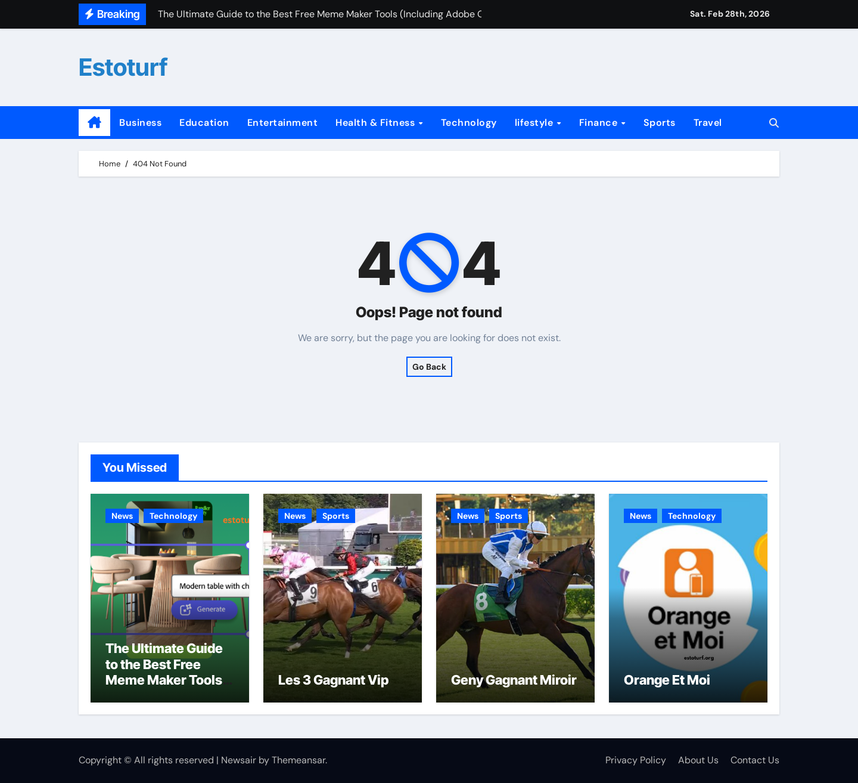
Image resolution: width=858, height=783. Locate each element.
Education (204, 122)
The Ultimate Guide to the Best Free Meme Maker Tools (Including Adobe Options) (164, 679)
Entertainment (282, 122)
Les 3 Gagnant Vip (333, 680)
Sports (660, 122)
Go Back (429, 366)
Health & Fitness (376, 122)
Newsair (238, 760)
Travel (708, 122)
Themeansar (298, 760)
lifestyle (535, 122)
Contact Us (754, 760)
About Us (698, 760)
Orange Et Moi (667, 680)
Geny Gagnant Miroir (514, 680)
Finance (599, 122)
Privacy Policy (635, 760)
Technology (469, 122)
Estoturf (123, 67)
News (122, 515)
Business (140, 122)
